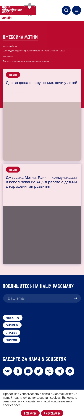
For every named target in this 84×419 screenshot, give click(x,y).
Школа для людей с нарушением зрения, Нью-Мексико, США (34, 54)
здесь (18, 405)
